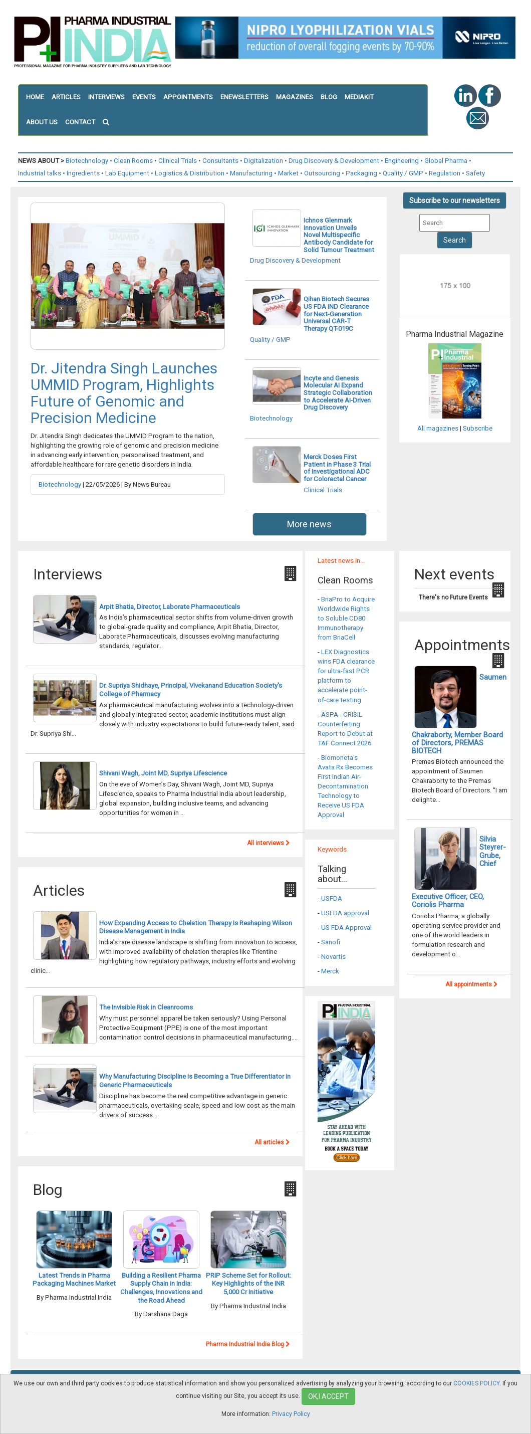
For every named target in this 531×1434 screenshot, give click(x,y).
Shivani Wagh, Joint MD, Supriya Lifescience (163, 773)
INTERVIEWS (106, 97)
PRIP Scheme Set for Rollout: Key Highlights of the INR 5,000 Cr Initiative (248, 1284)
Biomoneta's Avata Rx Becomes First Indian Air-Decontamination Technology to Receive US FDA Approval (345, 786)
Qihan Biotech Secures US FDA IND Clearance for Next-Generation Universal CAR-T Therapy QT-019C (336, 313)
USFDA (331, 898)
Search (454, 240)
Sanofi (330, 942)
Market (288, 173)
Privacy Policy (291, 1413)
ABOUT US (42, 122)
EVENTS (144, 97)
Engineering (402, 160)
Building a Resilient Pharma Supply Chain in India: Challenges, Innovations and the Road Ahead (161, 1288)
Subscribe (477, 428)
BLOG (329, 97)
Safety (475, 173)
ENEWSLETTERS (244, 97)
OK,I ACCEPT (328, 1396)
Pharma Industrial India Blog (248, 1344)
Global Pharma (445, 160)
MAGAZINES (294, 97)
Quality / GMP (403, 173)
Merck (330, 971)
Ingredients (83, 173)
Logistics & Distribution (189, 173)
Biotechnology (87, 160)
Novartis (333, 956)
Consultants (220, 160)
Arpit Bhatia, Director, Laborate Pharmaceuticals (169, 606)
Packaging (361, 173)
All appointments (471, 984)
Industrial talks (39, 173)
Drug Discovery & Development (334, 160)
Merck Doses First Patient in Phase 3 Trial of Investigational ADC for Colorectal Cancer (337, 468)
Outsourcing (322, 173)
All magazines (437, 428)
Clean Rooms (133, 160)
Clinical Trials (177, 160)
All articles (272, 1142)
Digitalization (263, 160)
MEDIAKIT (359, 97)
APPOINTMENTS (188, 97)
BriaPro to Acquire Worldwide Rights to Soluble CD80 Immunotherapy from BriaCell (346, 618)
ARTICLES (66, 97)
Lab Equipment (127, 173)
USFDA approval (345, 913)
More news (309, 524)
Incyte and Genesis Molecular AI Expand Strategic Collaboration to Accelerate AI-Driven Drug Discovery (338, 393)
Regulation (444, 173)
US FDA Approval (346, 927)
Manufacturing (251, 173)
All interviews (268, 843)
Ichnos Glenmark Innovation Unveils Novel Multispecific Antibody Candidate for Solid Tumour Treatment (339, 235)
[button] (109, 122)
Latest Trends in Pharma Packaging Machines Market (74, 1280)
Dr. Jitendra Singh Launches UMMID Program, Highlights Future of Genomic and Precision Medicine (124, 393)
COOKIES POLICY (476, 1383)
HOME (35, 97)
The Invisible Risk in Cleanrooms (146, 1007)
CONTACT (80, 122)
